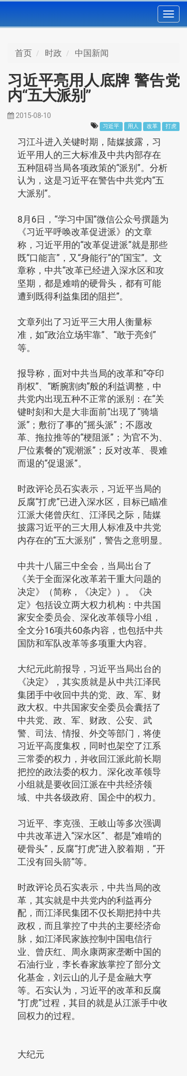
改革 (152, 126)
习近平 (111, 126)
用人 (133, 126)
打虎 (171, 126)
